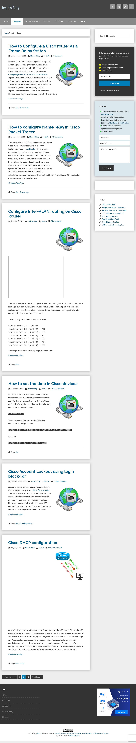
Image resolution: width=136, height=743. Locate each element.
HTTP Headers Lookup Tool (112, 215)
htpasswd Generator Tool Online (114, 212)
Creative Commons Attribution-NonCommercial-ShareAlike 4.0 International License (81, 736)
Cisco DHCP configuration (32, 544)
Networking (35, 57)
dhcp (22, 666)
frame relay (24, 110)
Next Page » (36, 679)
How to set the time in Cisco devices (42, 386)
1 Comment (57, 57)
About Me (6, 702)
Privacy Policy (8, 713)
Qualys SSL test (107, 116)
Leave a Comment (57, 391)
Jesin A (39, 736)
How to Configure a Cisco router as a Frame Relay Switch (43, 50)
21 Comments (56, 223)
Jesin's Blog (10, 7)
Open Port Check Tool (110, 221)
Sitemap (5, 719)
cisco (17, 110)
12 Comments (57, 139)
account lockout (21, 525)
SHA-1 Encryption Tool (110, 224)
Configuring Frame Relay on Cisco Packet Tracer (29, 76)
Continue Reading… (16, 100)
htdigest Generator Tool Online (113, 209)
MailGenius (124, 124)
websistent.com (74, 737)
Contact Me (7, 708)
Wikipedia (31, 151)
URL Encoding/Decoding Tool (113, 226)
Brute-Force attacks (41, 492)
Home (4, 697)
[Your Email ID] (114, 78)
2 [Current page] (23, 679)
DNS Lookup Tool (108, 206)
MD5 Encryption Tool (110, 218)
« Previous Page (9, 679)
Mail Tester (113, 124)
